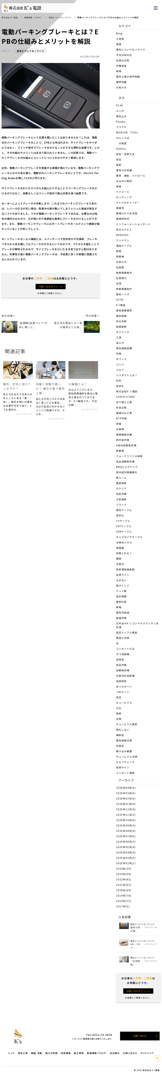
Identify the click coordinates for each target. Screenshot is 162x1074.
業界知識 (121, 82)
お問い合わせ (130, 1053)
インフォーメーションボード (133, 224)
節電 (119, 607)
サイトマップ (147, 1053)
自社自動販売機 (125, 461)
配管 (120, 251)
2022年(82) (123, 879)
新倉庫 (120, 450)
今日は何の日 (124, 55)
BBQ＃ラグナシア (127, 467)
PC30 (119, 105)
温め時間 (121, 596)
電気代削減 (122, 612)
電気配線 (121, 315)
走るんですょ (124, 229)
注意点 (120, 564)
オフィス (121, 359)
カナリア (121, 488)
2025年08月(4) (126, 831)
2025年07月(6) (126, 836)
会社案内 (115, 1053)
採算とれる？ (124, 553)
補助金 (120, 735)
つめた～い (122, 692)
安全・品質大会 (125, 154)
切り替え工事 (124, 402)
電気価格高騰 (124, 348)
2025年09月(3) (126, 825)
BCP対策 (121, 418)
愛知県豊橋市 (124, 310)
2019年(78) (123, 895)
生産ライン (122, 574)
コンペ (120, 364)
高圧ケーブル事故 (126, 632)
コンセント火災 (125, 648)
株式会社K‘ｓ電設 (126, 391)
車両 (119, 71)
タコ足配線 (122, 654)
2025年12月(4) (126, 809)
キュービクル (124, 702)
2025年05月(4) (126, 847)
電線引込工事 (124, 413)
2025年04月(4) (126, 852)
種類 (119, 558)
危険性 (120, 659)
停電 (119, 423)
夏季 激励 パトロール (130, 175)
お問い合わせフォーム (50, 286)
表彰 (119, 164)
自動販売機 (122, 670)
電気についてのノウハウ (63, 17)
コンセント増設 (125, 772)
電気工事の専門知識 (128, 76)
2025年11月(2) (126, 814)
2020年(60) (123, 890)
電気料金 (121, 601)
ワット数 (121, 591)
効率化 (120, 386)
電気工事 (23, 1053)
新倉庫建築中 (124, 272)
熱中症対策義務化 (126, 472)
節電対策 (121, 618)
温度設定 (121, 681)
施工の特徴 (51, 1053)
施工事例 (79, 1053)
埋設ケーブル (124, 245)
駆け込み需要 (124, 751)
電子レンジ (122, 585)
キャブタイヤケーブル (129, 537)
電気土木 (121, 116)
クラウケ (121, 127)
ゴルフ (120, 369)
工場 (119, 337)
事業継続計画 (124, 434)
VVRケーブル (124, 531)
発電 (119, 186)
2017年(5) (123, 906)
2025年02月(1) (126, 863)
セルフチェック (125, 762)
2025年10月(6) (126, 820)
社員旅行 (121, 278)
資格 (119, 44)
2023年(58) (123, 874)
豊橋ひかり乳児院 (126, 213)
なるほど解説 (124, 181)
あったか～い (124, 686)
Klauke (120, 121)
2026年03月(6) (126, 793)
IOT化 (120, 299)
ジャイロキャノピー (128, 202)
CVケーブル (123, 520)
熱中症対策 (122, 440)
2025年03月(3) (126, 857)
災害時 (120, 429)
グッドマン (122, 240)
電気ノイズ (122, 294)
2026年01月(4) (126, 804)
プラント (121, 504)
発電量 (120, 547)
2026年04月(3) (126, 787)
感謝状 (120, 208)
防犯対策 (121, 494)
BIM (118, 380)
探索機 (120, 256)
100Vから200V (125, 396)
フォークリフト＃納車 (129, 456)
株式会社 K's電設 (10, 17)
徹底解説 (121, 483)
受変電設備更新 (125, 569)
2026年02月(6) (126, 798)
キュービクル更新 (126, 724)
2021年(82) (123, 884)
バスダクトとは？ (126, 375)
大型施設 (121, 499)
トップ (11, 1053)
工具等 (120, 38)
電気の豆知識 (124, 170)
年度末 (120, 745)
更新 (119, 713)
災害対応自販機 (125, 675)
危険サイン (122, 767)
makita (121, 148)
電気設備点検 (124, 740)
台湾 (119, 283)
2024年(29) (123, 868)
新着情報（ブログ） (35, 17)
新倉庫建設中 (124, 289)
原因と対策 (122, 638)
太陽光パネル (124, 542)
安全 (120, 159)
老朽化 (120, 515)
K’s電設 (121, 305)
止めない (121, 580)
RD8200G (122, 235)
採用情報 (66, 1053)
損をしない (122, 729)
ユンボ (120, 110)
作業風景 (121, 65)
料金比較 (121, 407)
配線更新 (121, 326)
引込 (119, 708)
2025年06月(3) (126, 841)
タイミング (122, 332)
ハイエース (124, 191)
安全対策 (121, 665)
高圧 (119, 697)
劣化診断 (121, 321)
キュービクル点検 (126, 756)
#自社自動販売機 (126, 445)
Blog (119, 33)
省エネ (120, 342)
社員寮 (120, 267)
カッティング (124, 197)
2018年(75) (123, 901)
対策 (119, 353)
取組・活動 (36, 1053)
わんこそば (122, 137)
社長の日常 (122, 60)
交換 (119, 718)
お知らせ (121, 87)
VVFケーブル (124, 526)
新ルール (121, 477)
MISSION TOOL (127, 132)
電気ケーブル (124, 510)
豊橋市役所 (122, 218)
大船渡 (121, 143)
